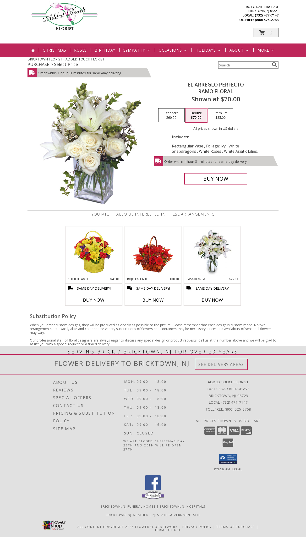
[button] (266, 32)
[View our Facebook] (153, 489)
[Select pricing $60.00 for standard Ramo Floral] (171, 115)
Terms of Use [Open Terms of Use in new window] (168, 529)
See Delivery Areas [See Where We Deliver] (221, 364)
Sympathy (137, 50)
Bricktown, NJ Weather (127, 514)
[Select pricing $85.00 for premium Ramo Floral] (220, 115)
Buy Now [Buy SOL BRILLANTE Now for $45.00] (93, 300)
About (240, 50)
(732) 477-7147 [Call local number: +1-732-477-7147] (267, 15)
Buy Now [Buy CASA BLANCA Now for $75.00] (212, 300)
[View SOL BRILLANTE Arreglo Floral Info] (94, 252)
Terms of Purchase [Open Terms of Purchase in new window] (235, 526)
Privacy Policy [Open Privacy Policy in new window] (197, 526)
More (266, 50)
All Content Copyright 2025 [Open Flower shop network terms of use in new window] (105, 526)
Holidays (208, 50)
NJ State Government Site (176, 514)
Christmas (54, 50)
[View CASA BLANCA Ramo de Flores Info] (212, 252)
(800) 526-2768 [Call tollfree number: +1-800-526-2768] (267, 19)
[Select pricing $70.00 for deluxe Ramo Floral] (196, 115)
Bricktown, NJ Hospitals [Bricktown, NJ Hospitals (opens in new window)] (182, 506)
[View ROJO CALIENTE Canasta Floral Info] (153, 252)
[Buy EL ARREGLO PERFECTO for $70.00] (215, 178)
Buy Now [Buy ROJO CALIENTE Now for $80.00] (153, 300)
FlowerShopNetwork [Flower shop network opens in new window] (156, 526)
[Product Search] (244, 65)
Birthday (105, 50)
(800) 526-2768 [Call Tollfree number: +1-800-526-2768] (238, 409)
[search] (274, 64)
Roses (80, 50)
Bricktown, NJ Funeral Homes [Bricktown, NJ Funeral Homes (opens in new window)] (128, 506)
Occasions (173, 50)
